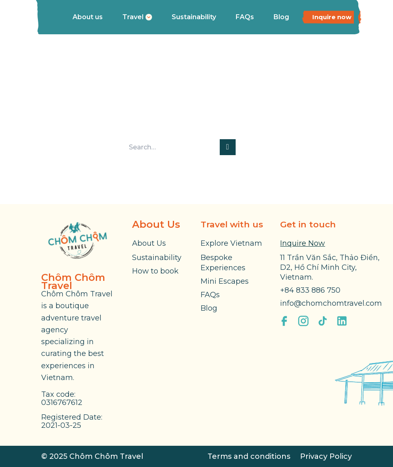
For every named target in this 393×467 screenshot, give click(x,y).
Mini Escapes (225, 281)
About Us (149, 243)
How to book (155, 271)
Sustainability (194, 17)
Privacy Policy (326, 456)
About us (88, 17)
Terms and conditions (249, 456)
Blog (281, 17)
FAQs (245, 17)
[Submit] (228, 147)
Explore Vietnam (231, 243)
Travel (137, 17)
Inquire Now (302, 243)
